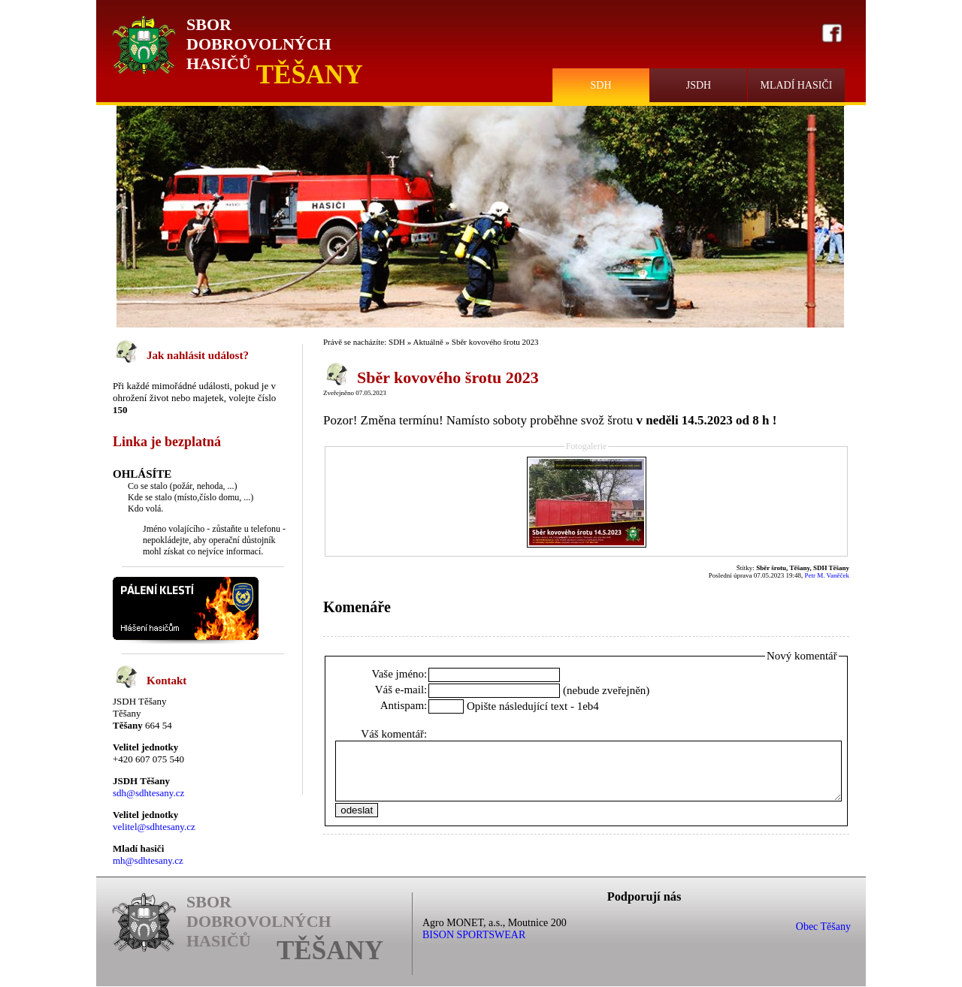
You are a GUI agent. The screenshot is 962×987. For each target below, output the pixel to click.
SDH (600, 85)
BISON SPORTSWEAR (473, 934)
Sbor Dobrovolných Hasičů (258, 44)
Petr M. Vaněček (826, 575)
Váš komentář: (394, 734)
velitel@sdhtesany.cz (154, 826)
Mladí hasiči (796, 85)
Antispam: (404, 705)
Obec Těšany (823, 926)
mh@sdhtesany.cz (148, 860)
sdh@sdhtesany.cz (148, 792)
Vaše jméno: (400, 674)
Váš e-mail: (401, 690)
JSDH (698, 85)
